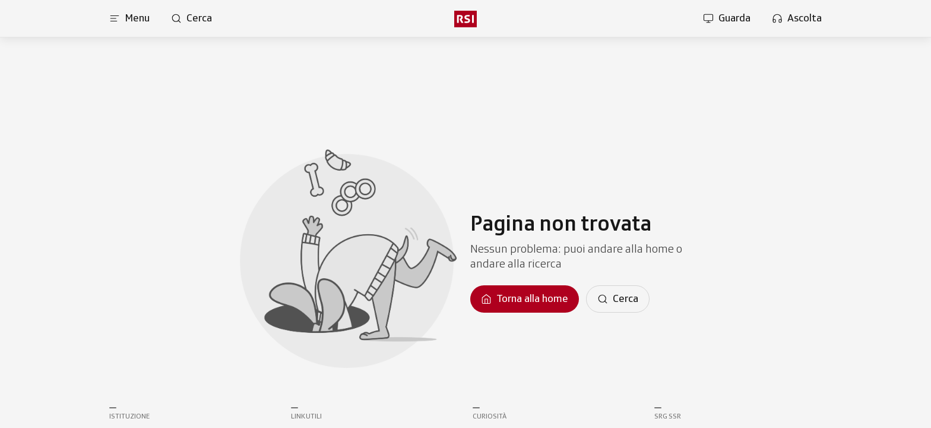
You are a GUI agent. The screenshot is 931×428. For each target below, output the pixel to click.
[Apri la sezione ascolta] (796, 18)
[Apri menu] (129, 18)
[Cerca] (618, 299)
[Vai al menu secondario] (465, 19)
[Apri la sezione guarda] (726, 18)
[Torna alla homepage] (524, 299)
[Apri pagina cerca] (191, 18)
